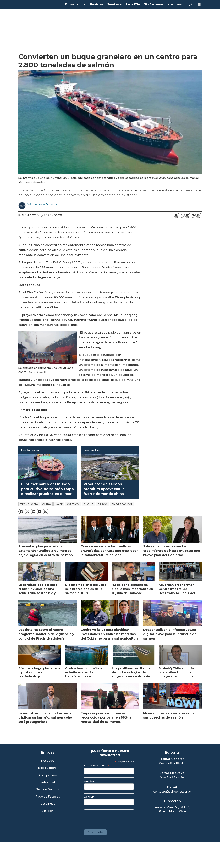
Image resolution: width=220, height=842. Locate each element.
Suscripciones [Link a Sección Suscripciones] (47, 775)
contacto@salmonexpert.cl (172, 791)
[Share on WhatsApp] (198, 215)
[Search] (190, 4)
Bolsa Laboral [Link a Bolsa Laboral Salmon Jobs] (47, 768)
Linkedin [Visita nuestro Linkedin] (48, 811)
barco (102, 504)
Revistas (96, 4)
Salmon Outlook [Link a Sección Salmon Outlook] (47, 789)
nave (59, 504)
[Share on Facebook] (176, 215)
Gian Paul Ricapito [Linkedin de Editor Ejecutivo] (172, 777)
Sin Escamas (154, 4)
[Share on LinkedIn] (187, 215)
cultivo (73, 504)
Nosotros (174, 4)
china (46, 504)
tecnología (29, 504)
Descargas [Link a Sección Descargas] (47, 804)
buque (88, 504)
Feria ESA (132, 4)
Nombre (89, 781)
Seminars (114, 4)
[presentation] (110, 817)
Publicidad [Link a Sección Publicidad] (47, 782)
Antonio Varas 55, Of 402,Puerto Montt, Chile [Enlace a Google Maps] (172, 809)
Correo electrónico (97, 765)
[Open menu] (199, 4)
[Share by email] (193, 215)
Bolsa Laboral (75, 4)
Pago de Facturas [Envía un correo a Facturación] (47, 797)
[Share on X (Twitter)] (182, 215)
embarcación (122, 504)
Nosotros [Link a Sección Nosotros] (47, 761)
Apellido (89, 797)
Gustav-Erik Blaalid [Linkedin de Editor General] (172, 763)
